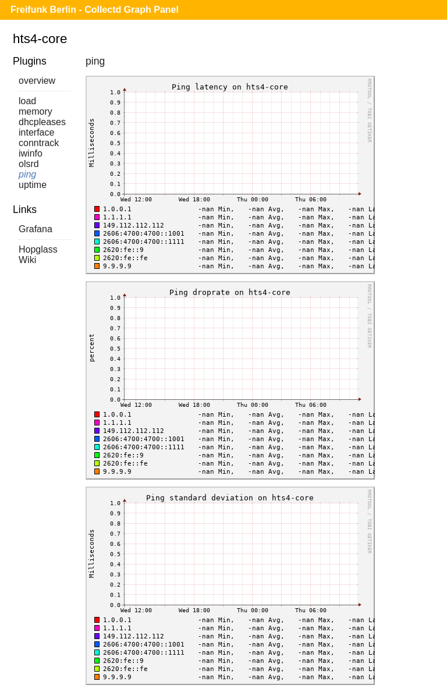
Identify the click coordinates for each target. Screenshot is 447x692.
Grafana (35, 229)
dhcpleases (42, 122)
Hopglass (38, 249)
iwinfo (30, 153)
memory (35, 111)
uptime (33, 185)
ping (27, 174)
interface (36, 132)
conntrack (39, 143)
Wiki (27, 260)
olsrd (29, 164)
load (27, 101)
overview (37, 81)
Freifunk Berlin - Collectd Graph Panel (94, 10)
